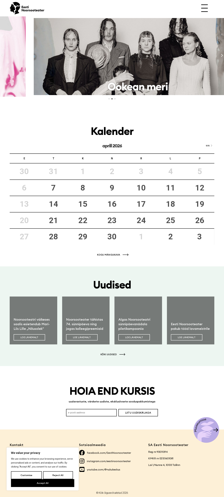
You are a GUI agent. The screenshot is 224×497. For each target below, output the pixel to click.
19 (199, 204)
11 (170, 187)
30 (112, 236)
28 (53, 236)
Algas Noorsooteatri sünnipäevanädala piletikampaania (134, 324)
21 (53, 220)
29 (82, 236)
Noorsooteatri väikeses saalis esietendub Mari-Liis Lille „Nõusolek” (32, 324)
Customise (26, 475)
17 (141, 204)
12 (199, 187)
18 (170, 204)
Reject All (57, 475)
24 (141, 220)
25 (170, 220)
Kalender (112, 131)
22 (82, 220)
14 (53, 204)
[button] (2, 55)
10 (141, 187)
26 (199, 220)
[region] (43, 468)
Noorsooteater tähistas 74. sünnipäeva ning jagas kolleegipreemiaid (84, 324)
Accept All (43, 483)
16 (112, 204)
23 (112, 220)
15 (82, 204)
